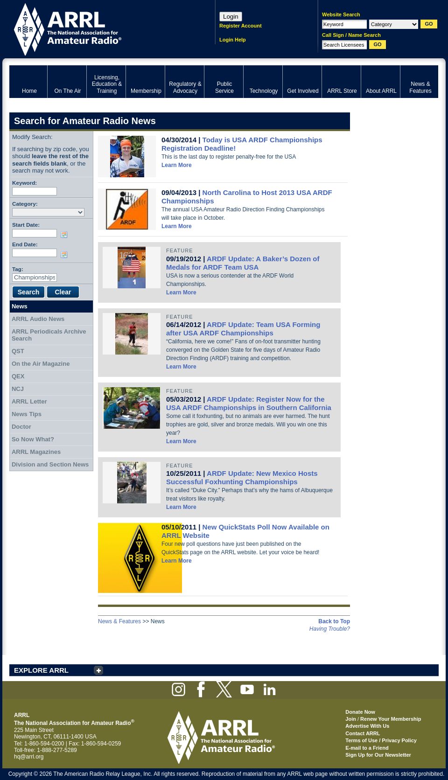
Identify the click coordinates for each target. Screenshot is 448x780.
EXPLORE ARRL (41, 670)
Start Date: (26, 225)
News (20, 306)
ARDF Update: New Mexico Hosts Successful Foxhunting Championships (242, 477)
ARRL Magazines (36, 451)
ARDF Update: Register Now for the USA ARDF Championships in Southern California (248, 403)
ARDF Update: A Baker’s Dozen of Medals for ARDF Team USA (242, 263)
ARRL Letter (29, 401)
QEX (18, 376)
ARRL (100, 28)
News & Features (119, 621)
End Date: (25, 244)
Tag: (17, 269)
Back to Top (334, 621)
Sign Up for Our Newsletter (378, 755)
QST (18, 351)
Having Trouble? (329, 629)
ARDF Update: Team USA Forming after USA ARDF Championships (243, 328)
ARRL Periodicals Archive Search (49, 335)
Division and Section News (50, 464)
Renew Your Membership (390, 719)
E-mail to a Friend (366, 748)
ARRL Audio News (38, 318)
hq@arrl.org (29, 756)
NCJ (18, 388)
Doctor (21, 426)
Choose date (65, 235)
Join (350, 719)
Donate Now (360, 712)
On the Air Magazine (41, 363)
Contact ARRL (362, 733)
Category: (25, 204)
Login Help (232, 39)
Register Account (240, 25)
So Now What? (33, 439)
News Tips (27, 414)
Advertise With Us (367, 726)
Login (230, 16)
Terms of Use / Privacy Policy (381, 740)
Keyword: (24, 183)
